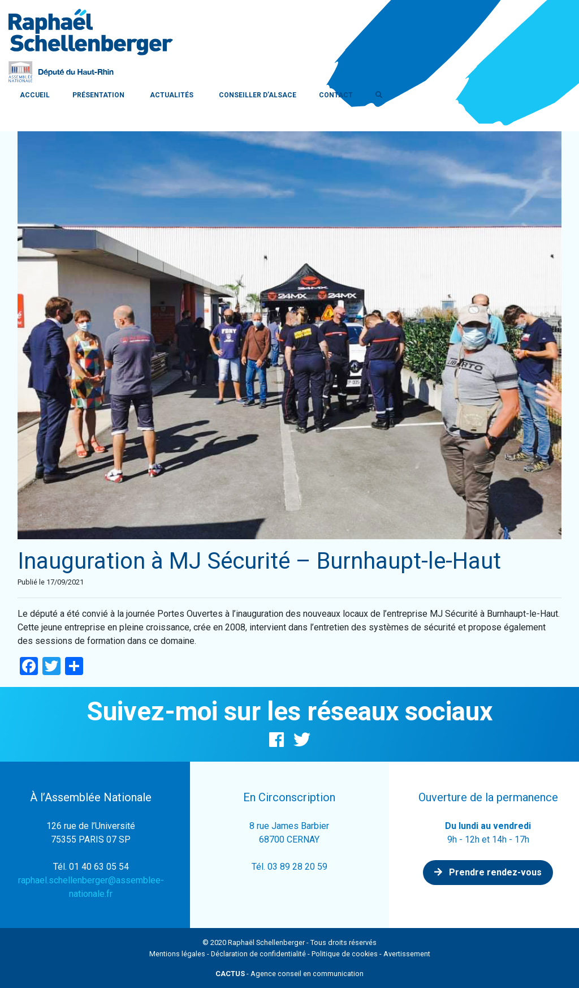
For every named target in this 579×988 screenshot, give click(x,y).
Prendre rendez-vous (488, 872)
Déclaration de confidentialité (258, 954)
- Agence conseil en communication (289, 973)
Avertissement (406, 954)
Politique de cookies (345, 954)
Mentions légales (177, 954)
